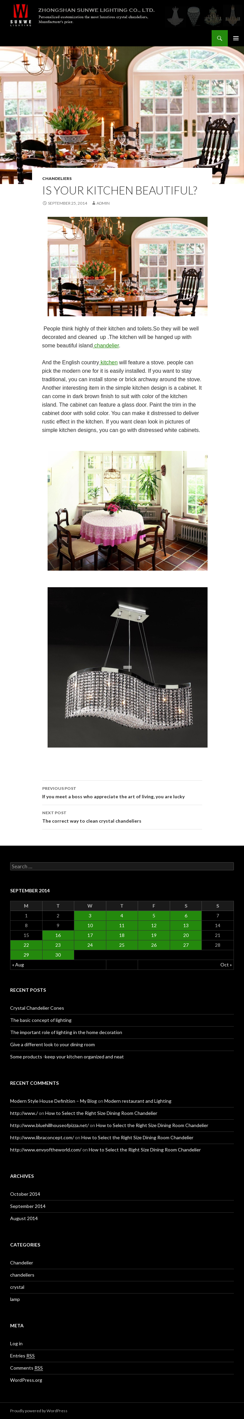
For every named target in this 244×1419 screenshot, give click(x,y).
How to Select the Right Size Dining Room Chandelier (101, 1113)
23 (58, 945)
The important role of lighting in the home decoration (66, 1032)
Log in (16, 1343)
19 (154, 935)
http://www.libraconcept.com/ (42, 1137)
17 (90, 935)
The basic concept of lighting (41, 1020)
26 (154, 945)
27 (186, 945)
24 (90, 945)
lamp (15, 1299)
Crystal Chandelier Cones (37, 1008)
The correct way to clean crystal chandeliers (122, 816)
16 (58, 935)
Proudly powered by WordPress (38, 1410)
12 (154, 925)
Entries (22, 1356)
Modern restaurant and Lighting (137, 1101)
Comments (26, 1368)
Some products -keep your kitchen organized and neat (67, 1056)
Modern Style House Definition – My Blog (53, 1101)
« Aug (18, 964)
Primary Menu (236, 38)
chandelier (106, 345)
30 (58, 955)
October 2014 (25, 1194)
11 (122, 925)
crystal (17, 1287)
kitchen (108, 362)
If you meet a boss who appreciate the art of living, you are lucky (122, 791)
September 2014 (28, 1206)
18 (122, 935)
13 (186, 925)
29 (26, 955)
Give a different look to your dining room (52, 1044)
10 (90, 925)
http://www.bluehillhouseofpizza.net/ (49, 1125)
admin (103, 203)
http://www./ (24, 1113)
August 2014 (24, 1218)
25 (122, 945)
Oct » (226, 964)
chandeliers (57, 178)
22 (26, 945)
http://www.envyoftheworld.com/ (45, 1149)
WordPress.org (26, 1380)
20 (186, 935)
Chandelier (21, 1262)
